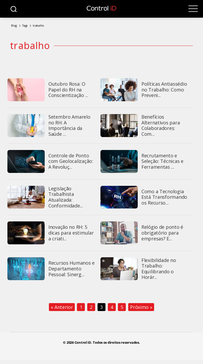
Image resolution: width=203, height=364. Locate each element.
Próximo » (141, 307)
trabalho (38, 25)
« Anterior (62, 307)
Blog (14, 25)
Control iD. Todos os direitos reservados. (107, 343)
